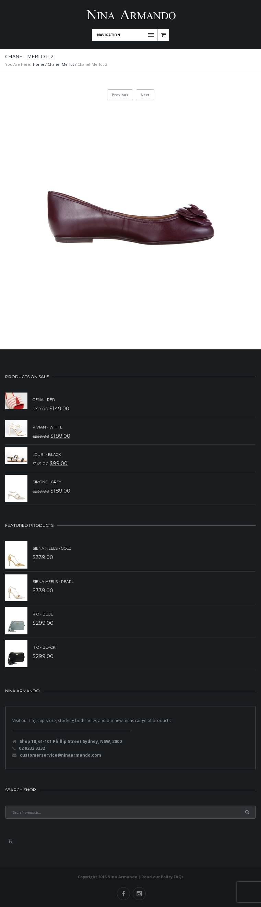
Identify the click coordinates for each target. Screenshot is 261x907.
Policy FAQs (172, 876)
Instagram (139, 893)
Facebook (123, 893)
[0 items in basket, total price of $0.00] (10, 841)
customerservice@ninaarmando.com (60, 755)
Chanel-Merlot (61, 64)
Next (145, 94)
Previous (120, 94)
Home (38, 64)
